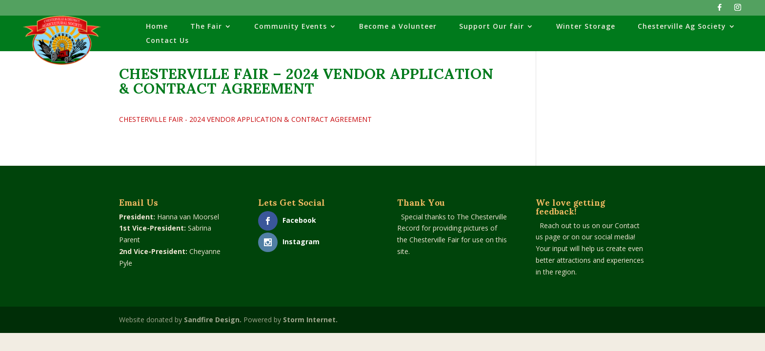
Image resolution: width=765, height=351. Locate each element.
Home (157, 27)
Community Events (290, 27)
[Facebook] (720, 10)
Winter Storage (585, 27)
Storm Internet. (310, 319)
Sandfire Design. (213, 319)
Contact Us (167, 41)
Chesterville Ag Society (682, 27)
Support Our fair (491, 27)
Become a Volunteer (398, 27)
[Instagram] (738, 10)
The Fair (206, 27)
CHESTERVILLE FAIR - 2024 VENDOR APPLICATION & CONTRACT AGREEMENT (245, 119)
